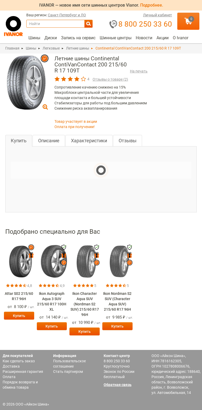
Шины (34, 37)
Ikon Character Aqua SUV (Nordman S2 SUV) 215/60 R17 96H (84, 304)
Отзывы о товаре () (110, 79)
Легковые (51, 48)
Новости (144, 37)
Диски (50, 37)
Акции (162, 37)
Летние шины (77, 48)
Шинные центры (116, 37)
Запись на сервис (78, 37)
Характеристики (89, 140)
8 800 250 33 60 (117, 361)
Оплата (9, 377)
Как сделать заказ (19, 361)
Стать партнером (68, 371)
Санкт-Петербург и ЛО (67, 15)
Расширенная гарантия (23, 371)
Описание (48, 140)
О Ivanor (180, 37)
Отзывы (128, 140)
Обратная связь (118, 385)
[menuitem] (34, 38)
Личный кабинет (157, 15)
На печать (139, 71)
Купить (19, 140)
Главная (12, 48)
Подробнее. (151, 5)
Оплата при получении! (74, 127)
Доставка (11, 366)
